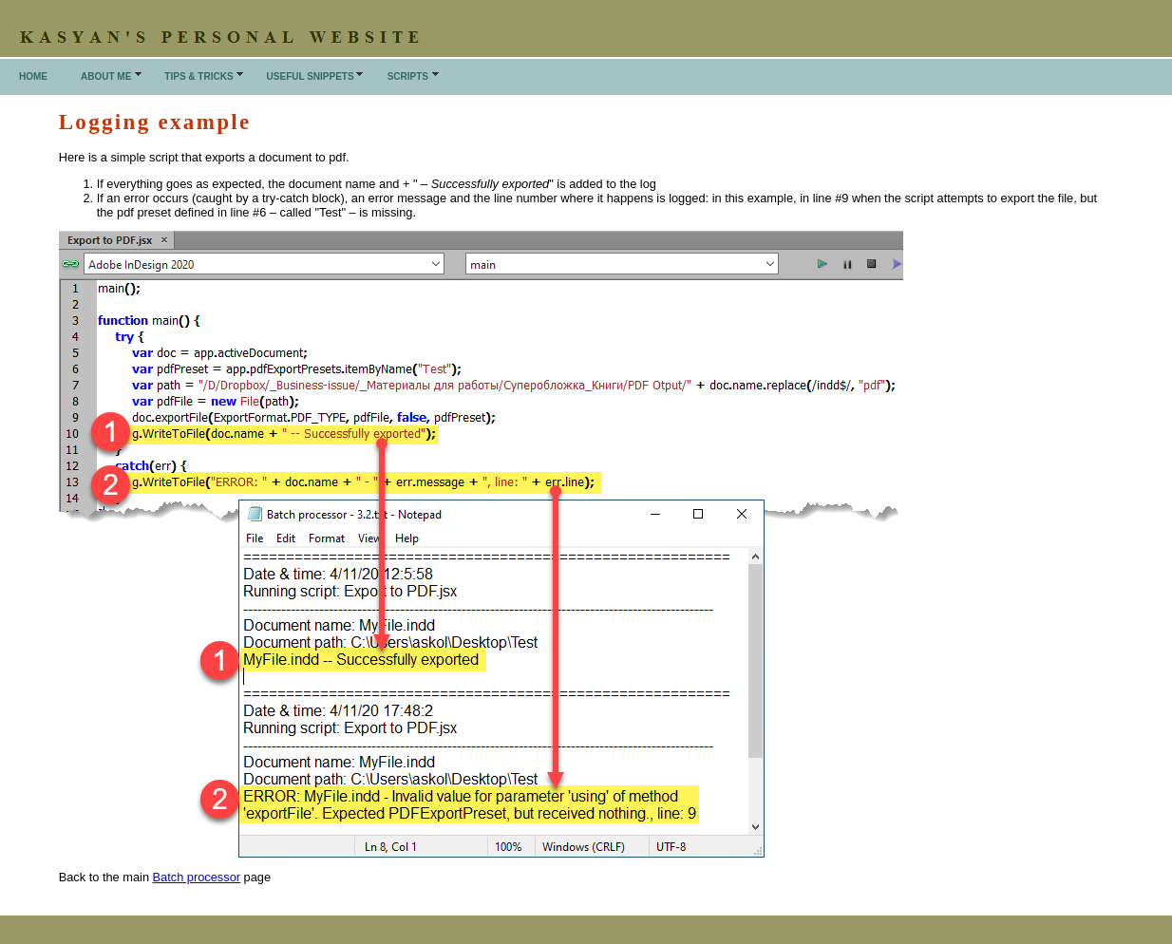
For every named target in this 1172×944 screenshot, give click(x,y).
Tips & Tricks (198, 76)
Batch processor (196, 877)
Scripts (408, 76)
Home (33, 76)
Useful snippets (310, 76)
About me (106, 76)
